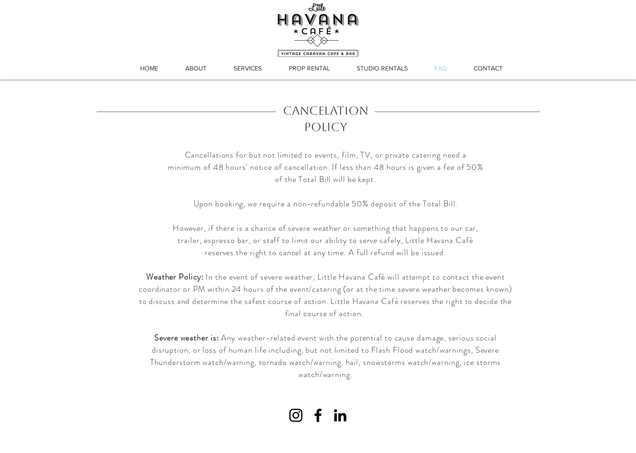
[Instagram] (296, 415)
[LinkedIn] (340, 415)
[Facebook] (318, 415)
